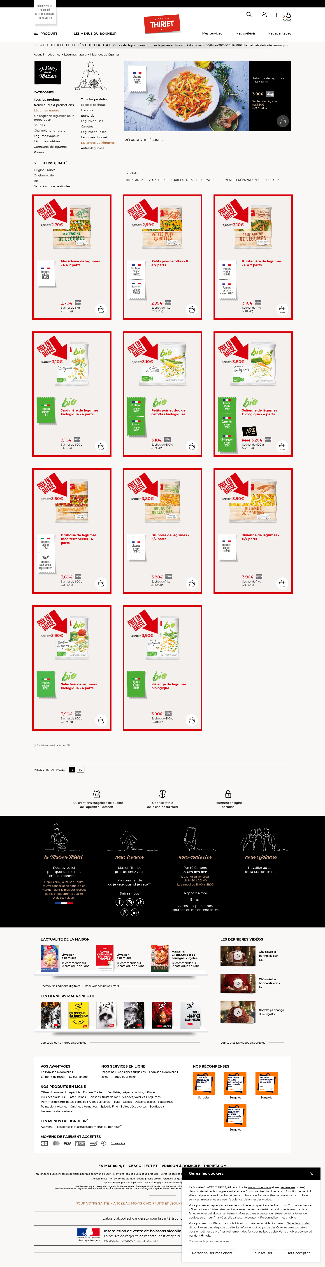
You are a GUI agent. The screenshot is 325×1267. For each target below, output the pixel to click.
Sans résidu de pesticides (52, 186)
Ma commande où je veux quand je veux (129, 882)
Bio (36, 181)
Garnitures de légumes (50, 146)
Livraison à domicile (162, 1072)
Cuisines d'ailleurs (53, 1097)
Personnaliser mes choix (212, 1253)
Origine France (45, 170)
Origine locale (44, 175)
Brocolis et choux (93, 104)
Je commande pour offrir (119, 1076)
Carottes (87, 126)
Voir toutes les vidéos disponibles (243, 1042)
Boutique (155, 1106)
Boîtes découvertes (134, 1106)
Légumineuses (92, 121)
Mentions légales (123, 1173)
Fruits (116, 1101)
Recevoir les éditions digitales (60, 986)
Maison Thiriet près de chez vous (129, 870)
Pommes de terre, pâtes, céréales (63, 1101)
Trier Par (131, 180)
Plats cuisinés (76, 1097)
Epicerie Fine (109, 1106)
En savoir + (118, 1143)
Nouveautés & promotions (54, 105)
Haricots (87, 110)
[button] (264, 15)
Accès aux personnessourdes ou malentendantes (195, 908)
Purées (39, 152)
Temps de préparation (239, 180)
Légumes (54, 54)
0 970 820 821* (195, 872)
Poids (270, 180)
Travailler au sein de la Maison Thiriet (261, 870)
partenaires (287, 1187)
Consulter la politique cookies (209, 1241)
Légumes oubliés (93, 132)
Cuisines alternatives (84, 1106)
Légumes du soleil (94, 137)
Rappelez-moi (195, 893)
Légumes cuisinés (47, 141)
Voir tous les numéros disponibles (63, 1042)
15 (72, 769)
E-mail (195, 900)
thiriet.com (42, 1173)
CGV (108, 1173)
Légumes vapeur (46, 136)
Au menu (47, 1126)
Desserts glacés (145, 1101)
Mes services (212, 33)
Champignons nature (49, 130)
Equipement (180, 180)
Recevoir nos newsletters (102, 986)
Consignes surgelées (132, 1072)
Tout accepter (299, 1253)
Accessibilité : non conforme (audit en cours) (118, 1178)
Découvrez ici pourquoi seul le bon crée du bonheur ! (64, 872)
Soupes (39, 125)
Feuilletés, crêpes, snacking (125, 1092)
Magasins (108, 1072)
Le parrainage (78, 1076)
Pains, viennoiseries (54, 1106)
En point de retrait (53, 1076)
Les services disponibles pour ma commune (77, 1173)
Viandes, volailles (133, 1097)
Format (206, 180)
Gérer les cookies (298, 1223)
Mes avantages (279, 33)
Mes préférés (246, 33)
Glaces (127, 1101)
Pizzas (151, 1092)
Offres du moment (53, 1092)
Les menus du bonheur (95, 34)
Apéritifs (74, 1092)
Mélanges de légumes (105, 54)
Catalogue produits (147, 1173)
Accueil (39, 54)
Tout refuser (262, 1253)
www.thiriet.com (259, 1187)
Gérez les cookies (170, 1173)
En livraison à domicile (56, 1072)
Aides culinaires (99, 1101)
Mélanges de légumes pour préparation (54, 117)
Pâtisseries (165, 1101)
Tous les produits (47, 99)
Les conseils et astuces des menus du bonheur (89, 1126)
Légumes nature (75, 54)
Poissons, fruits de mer (104, 1097)
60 (80, 769)
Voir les (155, 180)
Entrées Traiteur (94, 1092)
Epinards (87, 115)
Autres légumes (92, 148)
